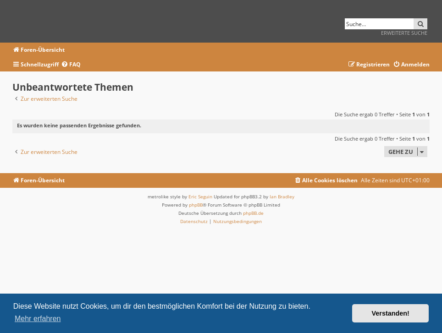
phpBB (196, 205)
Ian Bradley (282, 196)
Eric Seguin (200, 196)
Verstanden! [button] (390, 313)
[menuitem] (71, 65)
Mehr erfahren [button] (38, 318)
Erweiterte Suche (404, 32)
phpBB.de (253, 213)
